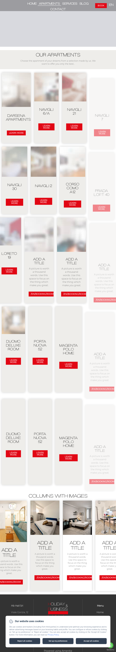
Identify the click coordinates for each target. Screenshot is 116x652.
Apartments (49, 4)
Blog (84, 4)
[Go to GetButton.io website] (110, 649)
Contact (58, 9)
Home (32, 4)
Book (101, 5)
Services (69, 4)
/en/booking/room (44, 577)
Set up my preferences (58, 641)
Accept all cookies (91, 641)
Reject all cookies (24, 641)
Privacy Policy (53, 635)
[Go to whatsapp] (110, 645)
